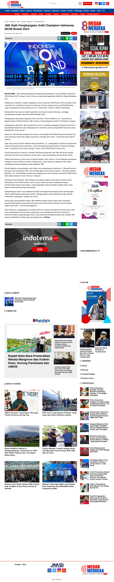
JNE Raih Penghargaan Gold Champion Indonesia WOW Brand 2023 (25, 300)
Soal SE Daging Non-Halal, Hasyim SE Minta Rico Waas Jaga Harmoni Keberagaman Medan (99, 498)
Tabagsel (25, 14)
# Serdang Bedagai (87, 374)
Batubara (75, 14)
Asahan (56, 14)
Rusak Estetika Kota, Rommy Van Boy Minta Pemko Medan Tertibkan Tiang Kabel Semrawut (99, 438)
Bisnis (29, 11)
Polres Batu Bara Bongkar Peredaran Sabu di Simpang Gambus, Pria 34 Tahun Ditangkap (99, 402)
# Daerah (83, 366)
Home (7, 11)
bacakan (65, 33)
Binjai (41, 14)
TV (103, 11)
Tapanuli (34, 14)
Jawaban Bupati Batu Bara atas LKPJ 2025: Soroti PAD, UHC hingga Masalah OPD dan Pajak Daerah (63, 370)
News (22, 11)
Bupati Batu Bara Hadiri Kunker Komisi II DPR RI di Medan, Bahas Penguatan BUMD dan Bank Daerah (63, 344)
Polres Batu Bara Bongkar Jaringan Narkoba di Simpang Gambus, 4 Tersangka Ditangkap (98, 391)
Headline (15, 11)
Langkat (48, 14)
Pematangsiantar (93, 14)
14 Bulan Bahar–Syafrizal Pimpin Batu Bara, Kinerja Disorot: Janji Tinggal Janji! (87, 353)
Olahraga (78, 11)
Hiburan (47, 11)
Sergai (82, 14)
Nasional (55, 11)
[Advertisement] (41, 274)
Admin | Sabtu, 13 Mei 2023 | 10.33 (13, 33)
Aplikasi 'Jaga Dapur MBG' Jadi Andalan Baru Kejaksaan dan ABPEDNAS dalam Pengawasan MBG (58, 486)
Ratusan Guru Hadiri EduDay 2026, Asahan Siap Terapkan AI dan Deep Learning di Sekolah (22, 486)
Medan (17, 14)
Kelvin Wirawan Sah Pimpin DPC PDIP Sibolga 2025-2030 (99, 449)
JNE (18, 21)
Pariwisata (37, 11)
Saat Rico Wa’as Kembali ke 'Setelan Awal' (101, 350)
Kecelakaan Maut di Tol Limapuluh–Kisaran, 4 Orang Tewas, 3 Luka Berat (99, 462)
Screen (87, 3)
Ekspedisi (12, 21)
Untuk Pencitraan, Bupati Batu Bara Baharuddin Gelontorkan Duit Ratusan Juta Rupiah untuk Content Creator (99, 475)
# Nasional (84, 370)
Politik (70, 11)
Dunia (63, 11)
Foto (99, 11)
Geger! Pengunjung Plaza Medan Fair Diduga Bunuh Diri (99, 486)
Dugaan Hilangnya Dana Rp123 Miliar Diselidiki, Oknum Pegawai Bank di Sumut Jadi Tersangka (99, 426)
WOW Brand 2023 (39, 21)
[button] (107, 10)
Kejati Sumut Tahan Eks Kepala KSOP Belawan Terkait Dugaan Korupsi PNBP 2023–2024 (99, 414)
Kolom (86, 11)
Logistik (23, 21)
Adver (92, 11)
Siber (24, 564)
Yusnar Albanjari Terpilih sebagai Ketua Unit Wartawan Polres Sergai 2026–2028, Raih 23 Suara (58, 451)
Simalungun (65, 14)
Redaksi (18, 564)
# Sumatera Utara (87, 378)
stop (74, 33)
